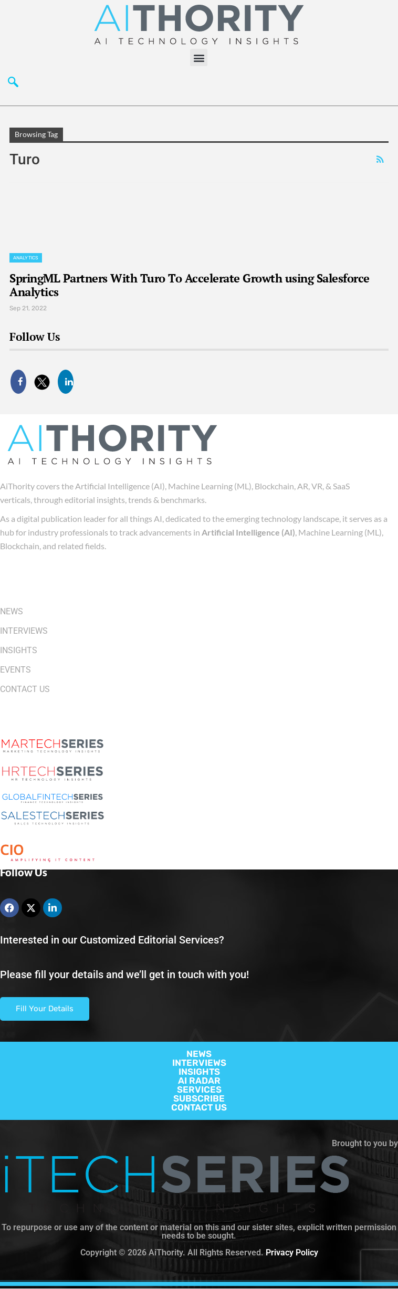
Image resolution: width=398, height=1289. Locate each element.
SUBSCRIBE (199, 1098)
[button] (198, 57)
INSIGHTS (199, 1071)
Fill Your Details (45, 1008)
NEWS (199, 1054)
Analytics (25, 257)
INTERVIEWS (199, 1062)
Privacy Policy (292, 1252)
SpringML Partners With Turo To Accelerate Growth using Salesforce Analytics (189, 284)
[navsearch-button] (13, 84)
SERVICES (199, 1089)
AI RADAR (199, 1080)
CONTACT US (199, 1107)
